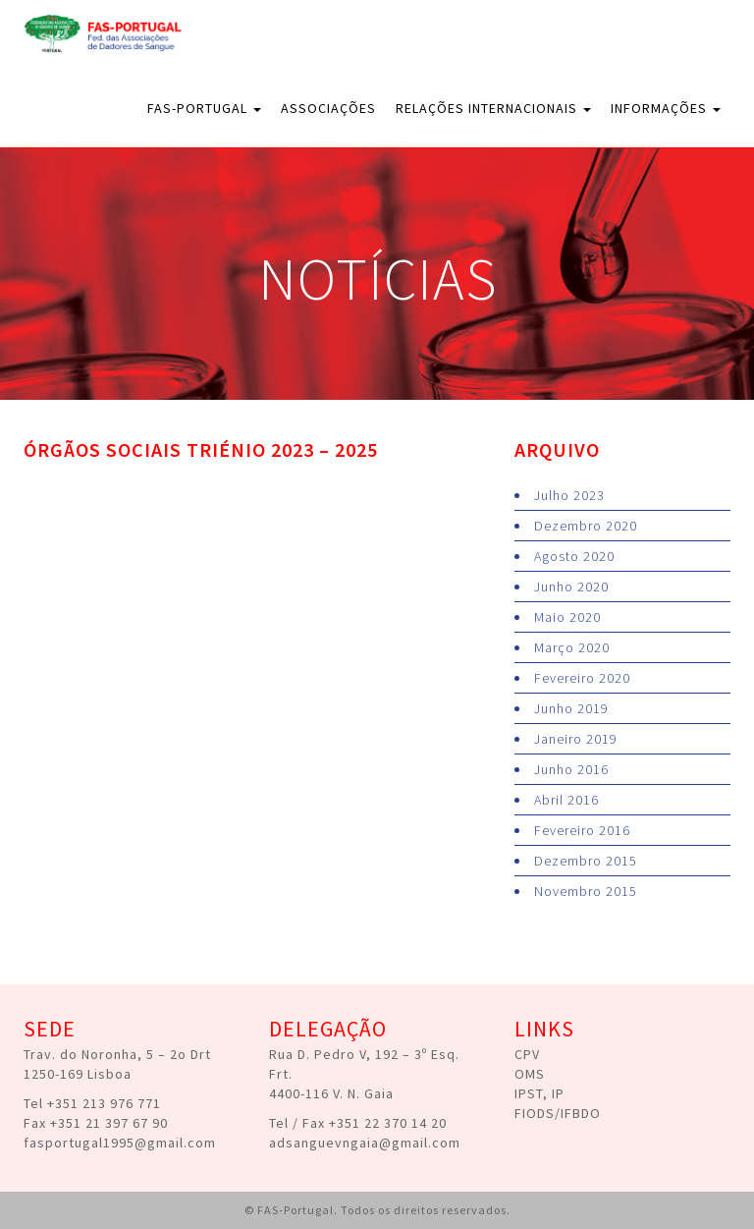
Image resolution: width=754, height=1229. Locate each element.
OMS (529, 1074)
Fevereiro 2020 (582, 678)
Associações (328, 108)
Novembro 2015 (585, 891)
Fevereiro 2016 (582, 830)
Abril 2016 (566, 800)
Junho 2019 (571, 708)
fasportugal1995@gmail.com (120, 1142)
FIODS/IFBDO (557, 1113)
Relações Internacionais (493, 108)
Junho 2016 (571, 769)
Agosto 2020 (574, 556)
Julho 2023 (569, 495)
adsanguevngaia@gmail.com (364, 1142)
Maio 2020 (567, 617)
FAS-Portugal (204, 108)
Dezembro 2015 (585, 860)
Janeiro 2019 (576, 739)
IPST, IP (539, 1093)
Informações (666, 108)
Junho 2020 (571, 586)
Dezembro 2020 (585, 525)
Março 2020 (572, 647)
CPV (527, 1054)
